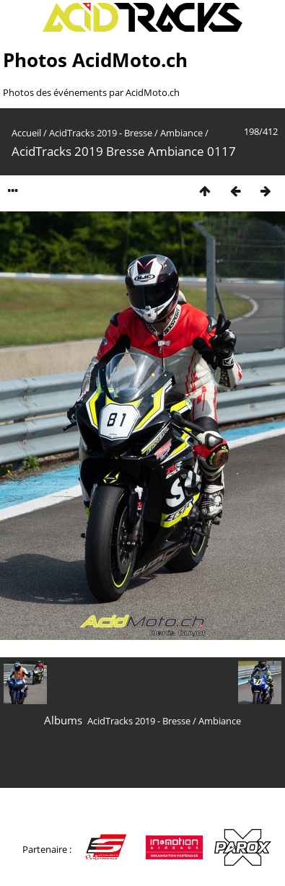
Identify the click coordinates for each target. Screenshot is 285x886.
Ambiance (181, 132)
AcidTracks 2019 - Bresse (100, 132)
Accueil (26, 132)
